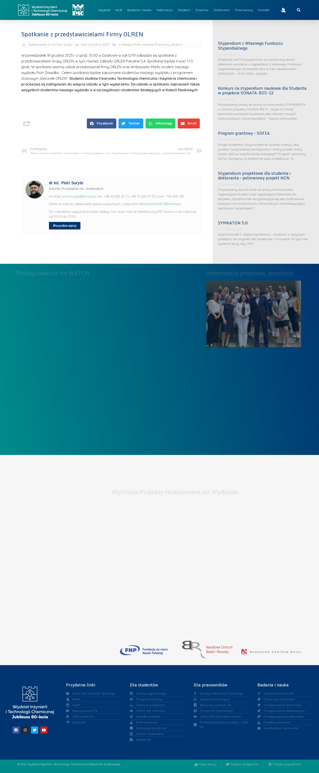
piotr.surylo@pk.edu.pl (79, 196)
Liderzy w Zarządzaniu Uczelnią (253, 312)
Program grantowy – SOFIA (244, 133)
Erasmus (202, 10)
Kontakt (263, 10)
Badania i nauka (139, 10)
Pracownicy (244, 10)
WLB (118, 10)
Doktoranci (222, 10)
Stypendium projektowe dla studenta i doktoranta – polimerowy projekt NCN (254, 175)
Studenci (184, 10)
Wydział (104, 10)
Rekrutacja (165, 10)
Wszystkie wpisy (64, 225)
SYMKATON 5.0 (233, 222)
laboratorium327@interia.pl (160, 204)
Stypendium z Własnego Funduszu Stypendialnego (250, 45)
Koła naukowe (144, 44)
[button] (101, 123)
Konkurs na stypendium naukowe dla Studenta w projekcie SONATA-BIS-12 (262, 90)
